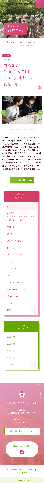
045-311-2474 (24, 422)
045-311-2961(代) (24, 419)
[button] (3, 112)
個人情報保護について (15, 470)
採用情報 (30, 470)
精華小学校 (21, 473)
